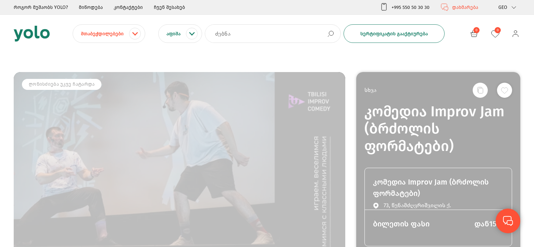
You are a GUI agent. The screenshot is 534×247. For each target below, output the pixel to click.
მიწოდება (91, 7)
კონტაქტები (128, 7)
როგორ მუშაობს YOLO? (41, 7)
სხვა (370, 90)
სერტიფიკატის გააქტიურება (394, 34)
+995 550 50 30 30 (405, 7)
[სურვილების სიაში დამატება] (504, 90)
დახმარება (459, 7)
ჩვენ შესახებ (169, 7)
